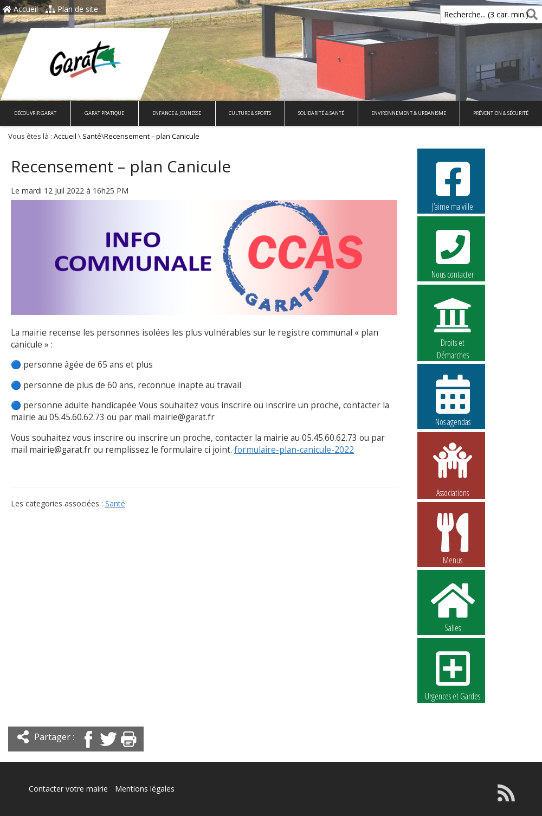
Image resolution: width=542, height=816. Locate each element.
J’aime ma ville (452, 185)
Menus (452, 538)
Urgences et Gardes (452, 674)
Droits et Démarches (452, 321)
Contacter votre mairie (68, 788)
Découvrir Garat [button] (35, 113)
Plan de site (72, 9)
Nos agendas (452, 400)
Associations (452, 469)
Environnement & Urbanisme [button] (408, 113)
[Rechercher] (530, 14)
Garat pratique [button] (104, 113)
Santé (91, 136)
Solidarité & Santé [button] (321, 113)
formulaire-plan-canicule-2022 (294, 449)
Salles (452, 606)
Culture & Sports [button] (250, 113)
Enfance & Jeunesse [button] (176, 113)
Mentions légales (145, 788)
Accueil (20, 9)
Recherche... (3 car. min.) (467, 14)
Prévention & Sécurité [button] (500, 113)
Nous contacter (452, 252)
